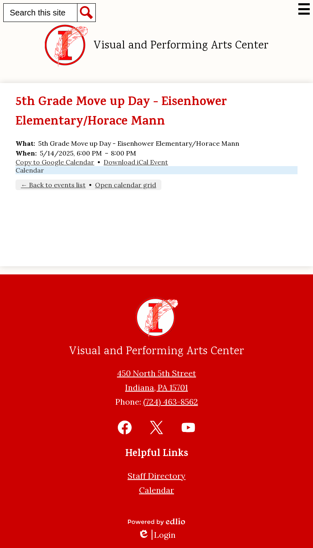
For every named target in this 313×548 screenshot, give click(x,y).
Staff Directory (156, 476)
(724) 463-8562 (170, 402)
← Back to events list (53, 185)
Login (157, 535)
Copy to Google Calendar (54, 162)
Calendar (29, 170)
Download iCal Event (136, 162)
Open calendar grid (125, 185)
